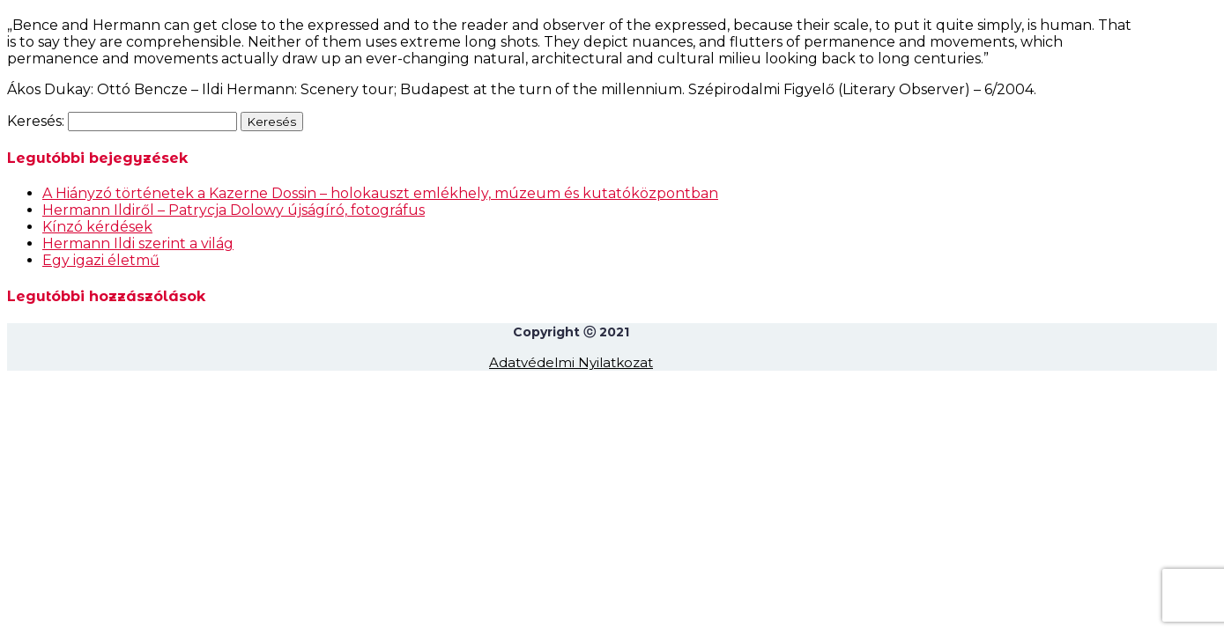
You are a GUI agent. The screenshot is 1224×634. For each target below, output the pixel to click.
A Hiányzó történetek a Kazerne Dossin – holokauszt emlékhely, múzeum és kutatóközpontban (380, 193)
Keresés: (35, 121)
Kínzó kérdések (97, 226)
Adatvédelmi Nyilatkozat (571, 362)
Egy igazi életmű (100, 260)
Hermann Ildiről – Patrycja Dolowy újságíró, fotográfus (233, 210)
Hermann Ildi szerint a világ (138, 243)
